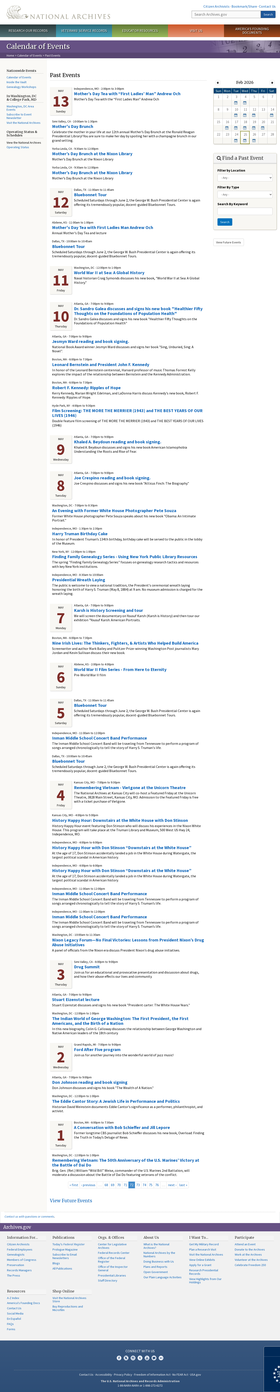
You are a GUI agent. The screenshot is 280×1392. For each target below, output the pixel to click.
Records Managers (19, 1270)
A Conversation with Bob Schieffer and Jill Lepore (122, 1127)
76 (157, 1185)
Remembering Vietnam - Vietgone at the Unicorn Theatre (130, 787)
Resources (16, 1291)
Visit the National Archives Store (69, 1299)
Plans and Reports (155, 1267)
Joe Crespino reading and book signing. (112, 477)
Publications (63, 1237)
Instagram (133, 1358)
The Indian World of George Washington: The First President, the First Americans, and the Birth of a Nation (120, 1021)
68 (106, 1185)
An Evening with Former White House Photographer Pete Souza (114, 510)
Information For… (22, 1237)
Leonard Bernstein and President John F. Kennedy (100, 364)
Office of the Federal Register (111, 1259)
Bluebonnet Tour (90, 194)
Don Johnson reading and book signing (90, 1082)
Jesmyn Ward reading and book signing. (90, 341)
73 (138, 1185)
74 (144, 1185)
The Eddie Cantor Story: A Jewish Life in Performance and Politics (116, 1101)
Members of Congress (21, 1260)
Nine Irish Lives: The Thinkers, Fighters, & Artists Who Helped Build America (125, 643)
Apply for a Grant (200, 1265)
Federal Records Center (114, 1253)
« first (74, 1185)
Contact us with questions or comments (29, 1216)
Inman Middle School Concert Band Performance (99, 738)
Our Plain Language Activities (163, 1277)
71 (125, 1185)
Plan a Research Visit (202, 1249)
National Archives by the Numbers (159, 1254)
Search (268, 14)
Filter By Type (228, 187)
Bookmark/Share (244, 6)
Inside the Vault (16, 82)
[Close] (275, 1351)
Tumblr (140, 1358)
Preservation (15, 1265)
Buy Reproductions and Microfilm (67, 1308)
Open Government (156, 1272)
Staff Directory (107, 1280)
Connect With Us (140, 1351)
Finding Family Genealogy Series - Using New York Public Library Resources (124, 556)
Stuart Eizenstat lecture (76, 999)
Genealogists (15, 1254)
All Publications (62, 1268)
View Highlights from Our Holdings (205, 1280)
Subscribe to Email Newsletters (64, 1256)
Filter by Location (231, 170)
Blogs (56, 1263)
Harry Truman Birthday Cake (80, 533)
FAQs (10, 1324)
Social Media (15, 1313)
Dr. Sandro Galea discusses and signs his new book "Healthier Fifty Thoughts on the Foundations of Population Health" (138, 311)
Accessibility (103, 1375)
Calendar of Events (29, 55)
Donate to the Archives (250, 1249)
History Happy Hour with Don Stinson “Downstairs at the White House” (121, 847)
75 (150, 1185)
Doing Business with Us (159, 1261)
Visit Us (196, 30)
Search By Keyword (232, 204)
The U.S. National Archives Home (58, 12)
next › (172, 1185)
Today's (68, 1244)
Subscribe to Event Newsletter (19, 116)
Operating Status (18, 147)
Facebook (119, 1358)
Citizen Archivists (216, 6)
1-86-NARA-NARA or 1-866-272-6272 (140, 1385)
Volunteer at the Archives (251, 1260)
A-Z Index (13, 1298)
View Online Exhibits (202, 1260)
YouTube (147, 1358)
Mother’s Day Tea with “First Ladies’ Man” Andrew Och (127, 93)
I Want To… (198, 1237)
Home (10, 55)
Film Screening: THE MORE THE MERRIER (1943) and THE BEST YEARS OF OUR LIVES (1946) (127, 413)
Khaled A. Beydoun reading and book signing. (117, 441)
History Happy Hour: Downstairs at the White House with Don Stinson (120, 820)
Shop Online (63, 1291)
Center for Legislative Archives (112, 1246)
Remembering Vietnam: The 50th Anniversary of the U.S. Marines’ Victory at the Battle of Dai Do (125, 1162)
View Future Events (71, 1200)
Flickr (161, 1358)
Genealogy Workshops (21, 87)
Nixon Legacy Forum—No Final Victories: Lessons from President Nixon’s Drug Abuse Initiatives (128, 942)
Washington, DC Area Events (20, 108)
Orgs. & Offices (111, 1237)
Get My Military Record (204, 1244)
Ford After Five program (97, 1049)
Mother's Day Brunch (72, 126)
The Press (13, 1275)
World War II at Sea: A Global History (109, 272)
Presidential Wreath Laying (78, 579)
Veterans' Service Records (84, 30)
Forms (11, 1329)
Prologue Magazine (65, 1249)
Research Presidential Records (203, 1272)
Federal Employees (19, 1249)
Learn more (241, 1384)
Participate (244, 1237)
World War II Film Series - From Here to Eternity (120, 669)
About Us (151, 1237)
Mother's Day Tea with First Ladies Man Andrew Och (102, 227)
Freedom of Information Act (152, 1375)
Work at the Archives (248, 1254)
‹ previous (88, 1185)
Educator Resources (140, 30)
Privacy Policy (123, 1375)
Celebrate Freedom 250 (250, 1265)
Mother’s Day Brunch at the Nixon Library (92, 153)
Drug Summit (87, 966)
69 (112, 1185)
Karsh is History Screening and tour (108, 610)
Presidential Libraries (112, 1275)
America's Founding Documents (252, 31)
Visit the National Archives (23, 123)
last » (183, 1185)
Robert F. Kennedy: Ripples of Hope (86, 387)
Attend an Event (245, 1244)
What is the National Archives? (156, 1246)
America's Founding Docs (23, 1303)
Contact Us (267, 6)
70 (119, 1185)
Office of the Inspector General (113, 1268)
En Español (14, 1319)
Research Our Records (28, 30)
